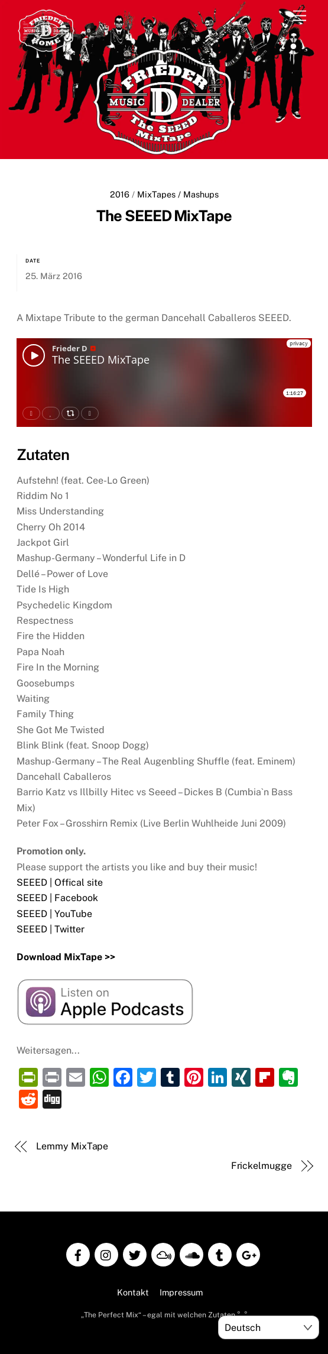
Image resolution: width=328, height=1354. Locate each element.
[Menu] (299, 16)
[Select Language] (268, 1327)
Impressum (181, 1291)
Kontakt (133, 1291)
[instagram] (106, 1253)
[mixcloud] (163, 1253)
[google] (248, 1253)
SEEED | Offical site (60, 881)
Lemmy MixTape (72, 1145)
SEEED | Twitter (51, 928)
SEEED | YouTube (54, 912)
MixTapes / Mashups (178, 194)
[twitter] (135, 1253)
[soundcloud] (191, 1253)
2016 (119, 194)
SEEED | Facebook (57, 896)
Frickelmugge (261, 1164)
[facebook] (78, 1253)
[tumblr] (220, 1253)
